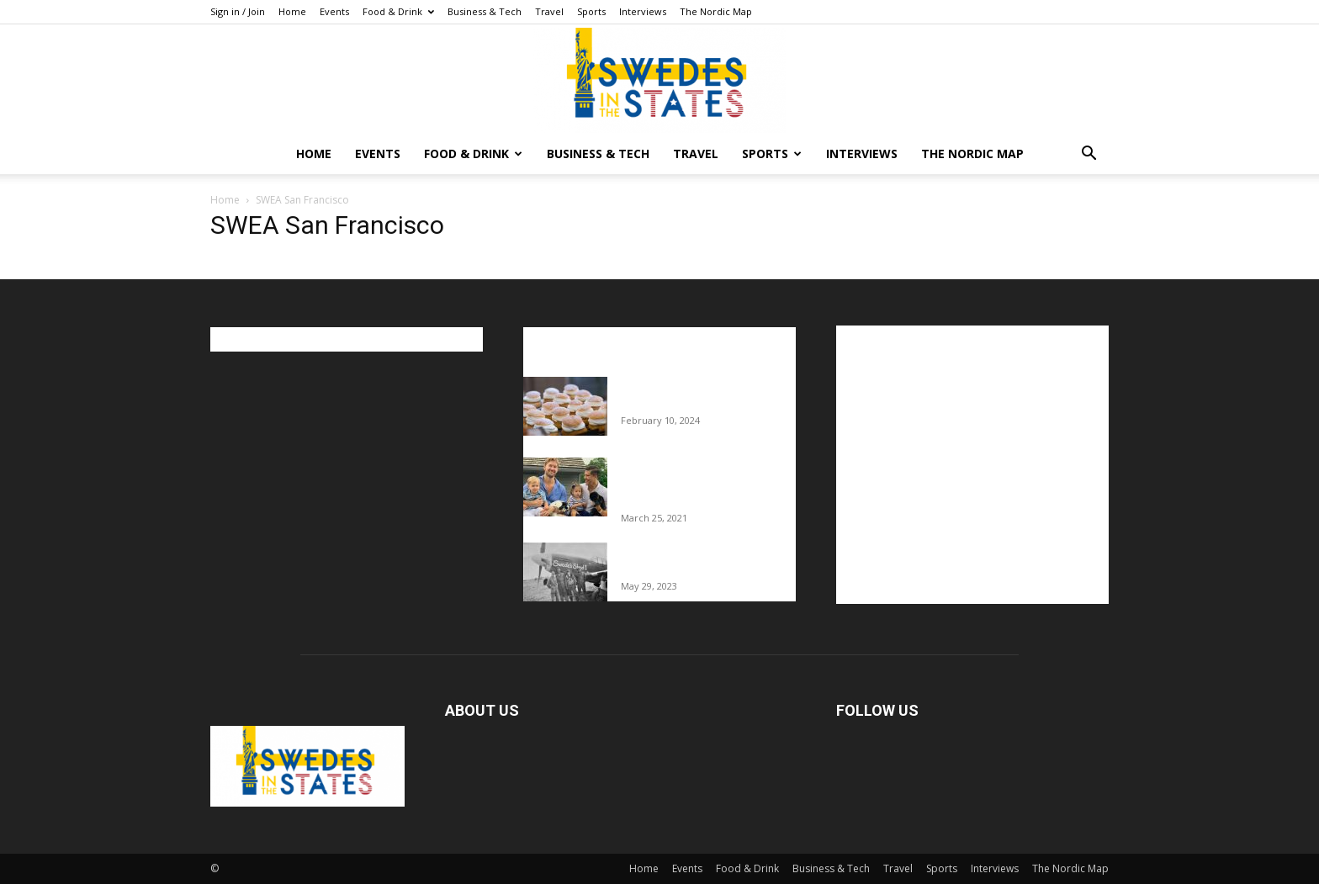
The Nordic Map (716, 11)
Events (334, 11)
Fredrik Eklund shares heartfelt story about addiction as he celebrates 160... (702, 482)
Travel (549, 11)
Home (292, 11)
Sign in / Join (237, 11)
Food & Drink (398, 11)
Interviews (642, 11)
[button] (1088, 155)
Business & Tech (485, 11)
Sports (591, 11)
